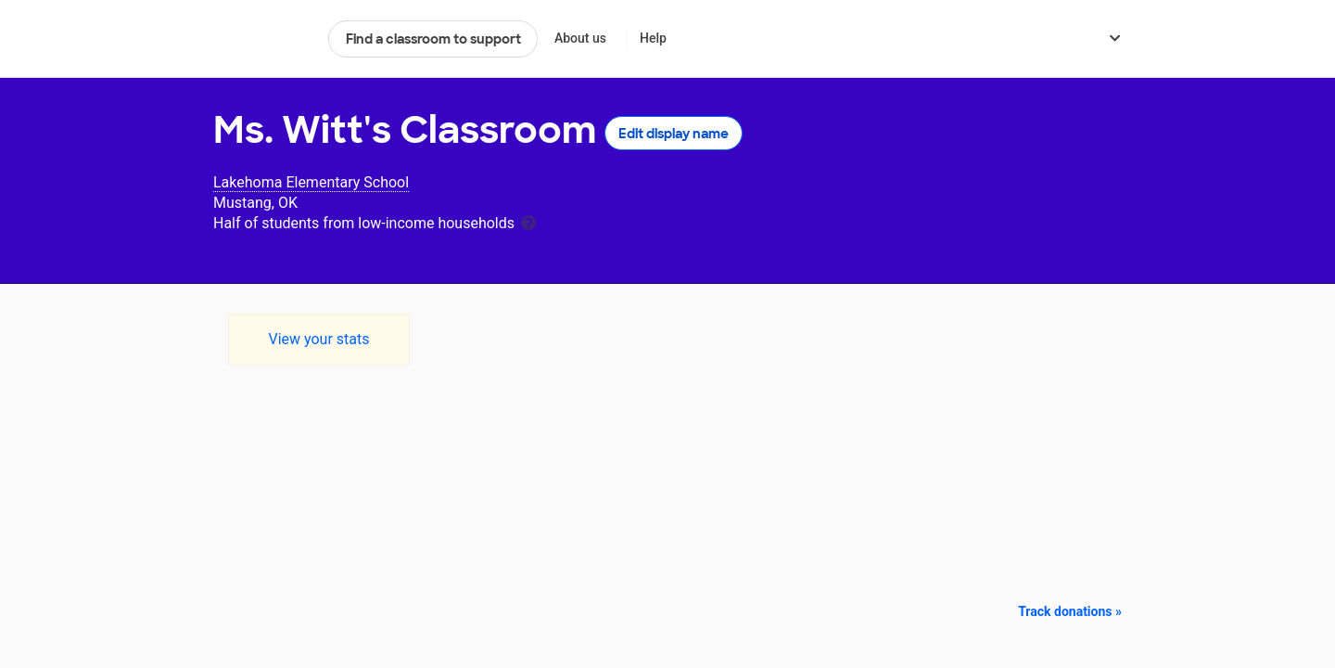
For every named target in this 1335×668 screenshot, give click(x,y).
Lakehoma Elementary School (311, 182)
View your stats (318, 339)
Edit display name (673, 133)
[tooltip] (528, 221)
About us (580, 38)
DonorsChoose (262, 39)
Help (653, 38)
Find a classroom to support (433, 39)
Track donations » (1070, 611)
